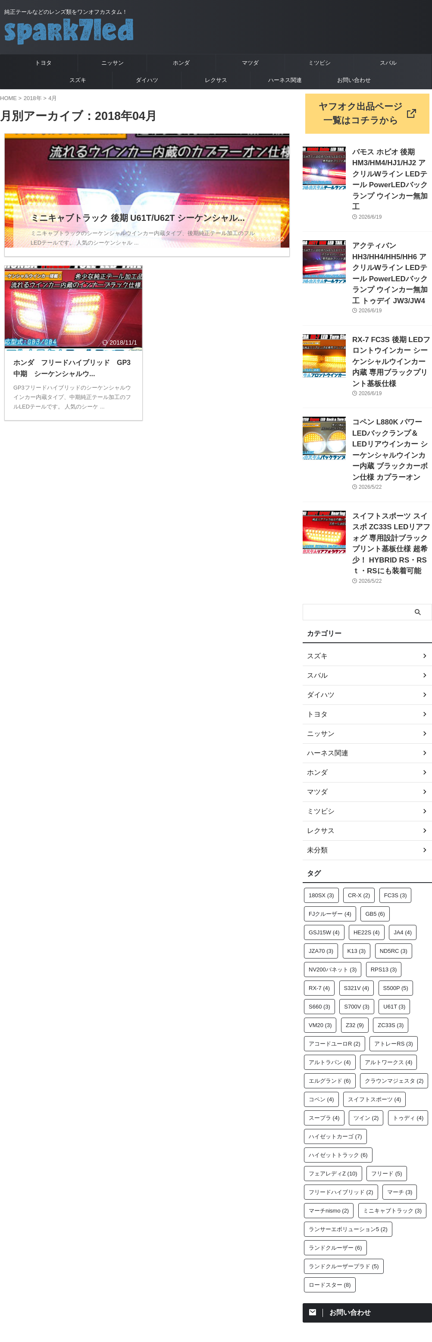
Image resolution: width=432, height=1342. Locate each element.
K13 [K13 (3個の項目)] (356, 870)
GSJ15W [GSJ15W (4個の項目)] (324, 852)
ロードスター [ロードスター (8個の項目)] (330, 1204)
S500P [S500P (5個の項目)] (395, 907)
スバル (388, 63)
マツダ (250, 63)
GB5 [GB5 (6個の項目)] (375, 833)
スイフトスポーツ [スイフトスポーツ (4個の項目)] (374, 1018)
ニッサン (112, 63)
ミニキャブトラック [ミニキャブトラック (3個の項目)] (392, 1130)
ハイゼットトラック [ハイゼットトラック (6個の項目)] (338, 1074)
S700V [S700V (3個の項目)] (356, 926)
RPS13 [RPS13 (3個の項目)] (384, 889)
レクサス (216, 80)
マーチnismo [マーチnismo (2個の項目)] (329, 1130)
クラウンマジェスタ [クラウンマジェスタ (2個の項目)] (394, 1000)
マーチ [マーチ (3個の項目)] (400, 1111)
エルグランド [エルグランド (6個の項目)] (330, 1000)
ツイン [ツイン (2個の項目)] (366, 1037)
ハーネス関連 (285, 80)
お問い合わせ (354, 80)
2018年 (33, 98)
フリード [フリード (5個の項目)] (386, 1093)
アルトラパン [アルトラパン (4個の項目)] (330, 981)
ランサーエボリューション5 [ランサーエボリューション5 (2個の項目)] (348, 1148)
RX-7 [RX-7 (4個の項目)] (319, 907)
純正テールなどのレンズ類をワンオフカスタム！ (216, 1276)
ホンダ (181, 63)
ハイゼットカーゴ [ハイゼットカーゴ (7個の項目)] (335, 1056)
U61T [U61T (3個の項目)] (394, 926)
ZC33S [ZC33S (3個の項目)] (391, 944)
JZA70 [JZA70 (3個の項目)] (321, 870)
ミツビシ (319, 63)
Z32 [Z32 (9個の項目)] (355, 944)
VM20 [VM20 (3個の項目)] (320, 944)
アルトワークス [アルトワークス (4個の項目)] (389, 981)
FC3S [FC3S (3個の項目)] (395, 814)
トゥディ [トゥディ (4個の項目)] (408, 1037)
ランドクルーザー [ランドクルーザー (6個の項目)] (335, 1167)
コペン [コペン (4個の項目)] (321, 1018)
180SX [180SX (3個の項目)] (321, 814)
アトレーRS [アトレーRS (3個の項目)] (393, 963)
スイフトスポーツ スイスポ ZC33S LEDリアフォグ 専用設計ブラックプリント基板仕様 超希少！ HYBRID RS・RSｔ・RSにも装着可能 (391, 471)
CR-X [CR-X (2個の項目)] (359, 814)
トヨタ (43, 63)
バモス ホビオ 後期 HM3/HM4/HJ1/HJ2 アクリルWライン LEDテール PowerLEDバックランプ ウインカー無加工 (392, 166)
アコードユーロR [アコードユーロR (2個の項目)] (334, 963)
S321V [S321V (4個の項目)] (356, 907)
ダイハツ (147, 80)
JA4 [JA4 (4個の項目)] (403, 852)
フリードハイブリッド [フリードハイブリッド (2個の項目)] (341, 1111)
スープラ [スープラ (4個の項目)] (324, 1037)
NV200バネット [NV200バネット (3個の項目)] (333, 889)
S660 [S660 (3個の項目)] (319, 926)
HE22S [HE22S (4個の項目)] (367, 852)
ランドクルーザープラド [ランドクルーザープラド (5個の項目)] (344, 1185)
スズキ (77, 80)
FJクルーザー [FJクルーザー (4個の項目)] (330, 833)
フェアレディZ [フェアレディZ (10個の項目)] (333, 1093)
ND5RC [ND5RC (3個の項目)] (393, 870)
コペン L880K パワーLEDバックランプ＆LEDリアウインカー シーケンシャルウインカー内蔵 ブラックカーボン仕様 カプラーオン (391, 395)
